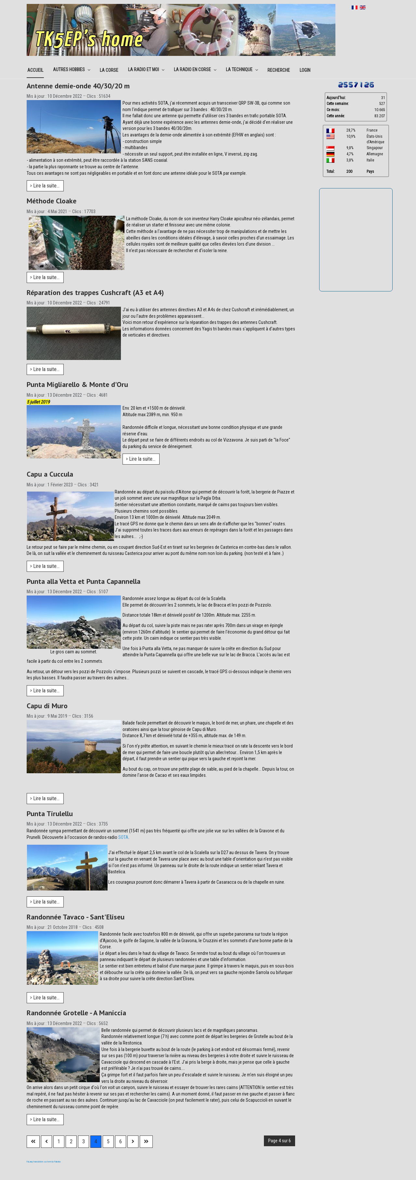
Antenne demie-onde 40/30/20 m (78, 85)
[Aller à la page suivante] (132, 1141)
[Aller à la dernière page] (146, 1141)
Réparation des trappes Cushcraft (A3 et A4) (95, 292)
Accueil (35, 70)
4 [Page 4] (96, 1141)
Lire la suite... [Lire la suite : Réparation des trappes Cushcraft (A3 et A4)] (44, 369)
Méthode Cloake (51, 200)
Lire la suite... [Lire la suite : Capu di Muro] (44, 798)
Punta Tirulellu (50, 813)
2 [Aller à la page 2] (71, 1141)
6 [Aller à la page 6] (120, 1141)
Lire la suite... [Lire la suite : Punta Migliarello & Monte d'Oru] (140, 459)
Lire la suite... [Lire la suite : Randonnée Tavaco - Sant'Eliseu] (44, 997)
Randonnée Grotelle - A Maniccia (76, 1012)
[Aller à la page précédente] (46, 1141)
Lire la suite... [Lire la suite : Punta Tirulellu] (44, 902)
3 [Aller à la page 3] (83, 1141)
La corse (109, 70)
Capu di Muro (47, 705)
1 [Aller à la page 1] (59, 1141)
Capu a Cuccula (50, 474)
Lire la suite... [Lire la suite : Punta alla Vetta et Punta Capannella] (44, 690)
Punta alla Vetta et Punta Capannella (83, 581)
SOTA (123, 837)
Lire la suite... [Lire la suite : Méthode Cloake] (44, 277)
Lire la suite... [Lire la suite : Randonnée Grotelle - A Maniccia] (44, 1119)
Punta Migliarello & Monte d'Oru (77, 384)
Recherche (278, 70)
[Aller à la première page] (33, 1141)
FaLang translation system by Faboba (43, 1161)
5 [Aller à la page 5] (108, 1141)
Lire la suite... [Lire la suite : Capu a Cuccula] (44, 566)
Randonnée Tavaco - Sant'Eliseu (75, 916)
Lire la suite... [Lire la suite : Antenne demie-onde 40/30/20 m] (44, 186)
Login (305, 70)
